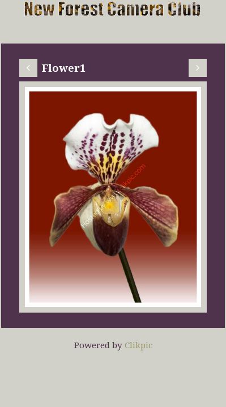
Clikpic (138, 344)
